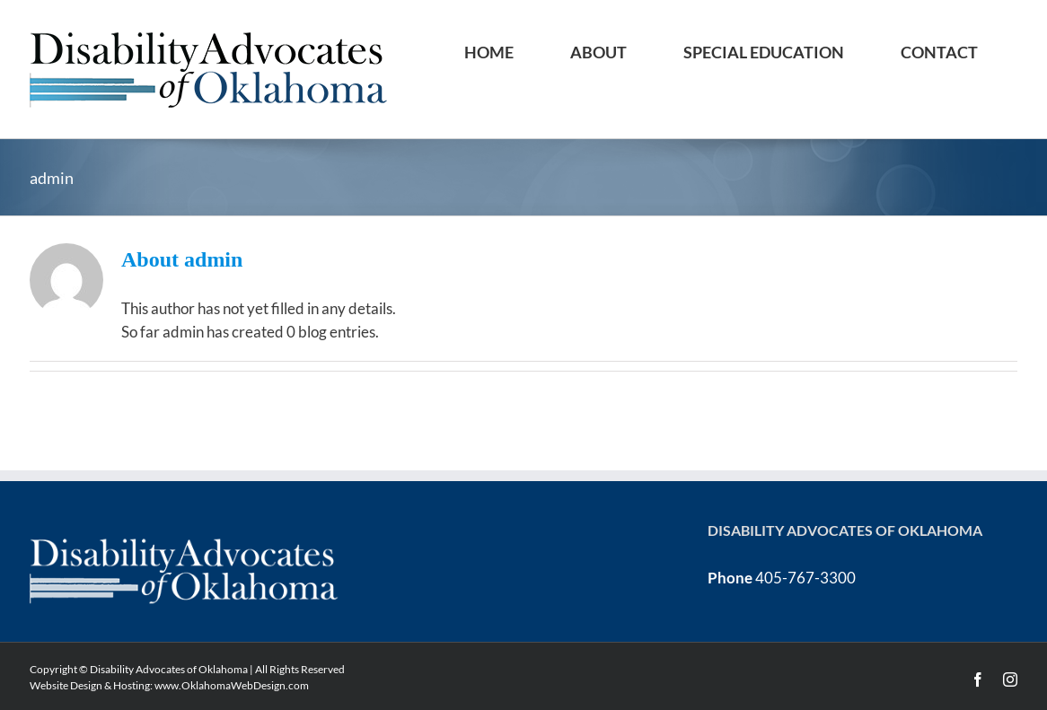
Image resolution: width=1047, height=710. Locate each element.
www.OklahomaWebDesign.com (231, 685)
